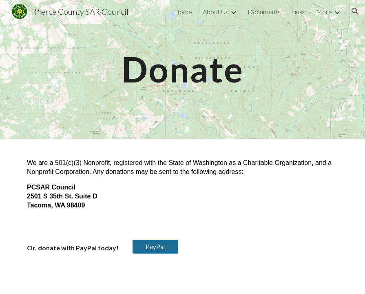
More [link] (324, 12)
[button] (355, 11)
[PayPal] (155, 246)
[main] (182, 69)
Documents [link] (264, 12)
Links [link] (298, 12)
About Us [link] (215, 12)
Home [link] (183, 12)
